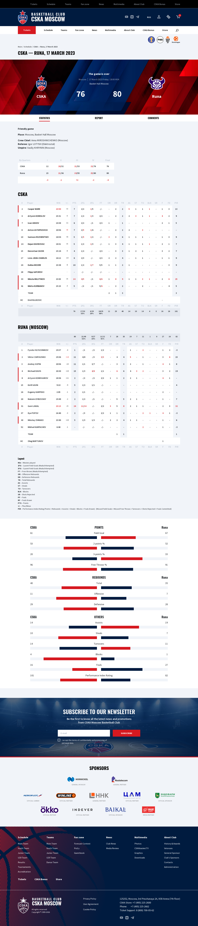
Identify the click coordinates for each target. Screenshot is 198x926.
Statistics (44, 118)
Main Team (23, 843)
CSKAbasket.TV (141, 848)
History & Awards (172, 843)
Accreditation (24, 871)
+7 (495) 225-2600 (142, 902)
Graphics (138, 853)
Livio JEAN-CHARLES (37, 258)
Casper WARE (34, 209)
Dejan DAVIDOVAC (36, 244)
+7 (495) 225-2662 (140, 906)
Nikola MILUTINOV (36, 279)
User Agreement (91, 904)
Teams (68, 4)
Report (99, 118)
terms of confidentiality (81, 740)
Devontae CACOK (36, 251)
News (101, 4)
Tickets (33, 4)
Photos (137, 843)
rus (149, 17)
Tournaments (24, 867)
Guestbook (79, 853)
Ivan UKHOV (33, 223)
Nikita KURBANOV (36, 286)
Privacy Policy (89, 898)
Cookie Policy (89, 909)
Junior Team (24, 853)
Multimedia (119, 4)
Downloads (139, 857)
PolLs (76, 848)
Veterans (168, 848)
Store (177, 4)
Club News (111, 843)
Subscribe (126, 733)
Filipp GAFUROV (35, 272)
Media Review (112, 848)
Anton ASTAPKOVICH (38, 230)
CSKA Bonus (159, 4)
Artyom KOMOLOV (36, 216)
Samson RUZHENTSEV (38, 237)
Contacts (168, 862)
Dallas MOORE (34, 265)
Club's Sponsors (171, 857)
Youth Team (23, 848)
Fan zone (85, 4)
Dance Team (52, 862)
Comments (153, 118)
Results (21, 862)
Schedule (51, 4)
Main (20, 46)
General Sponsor (172, 853)
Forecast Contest (82, 843)
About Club (139, 4)
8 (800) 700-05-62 (145, 910)
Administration (171, 867)
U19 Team (22, 857)
